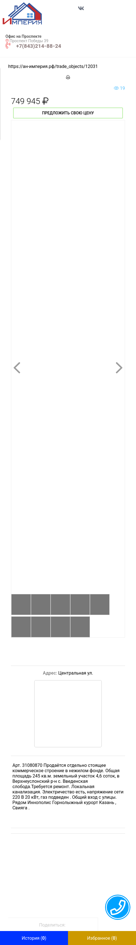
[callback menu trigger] (117, 907)
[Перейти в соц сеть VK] (81, 11)
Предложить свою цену (68, 113)
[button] (28, 13)
